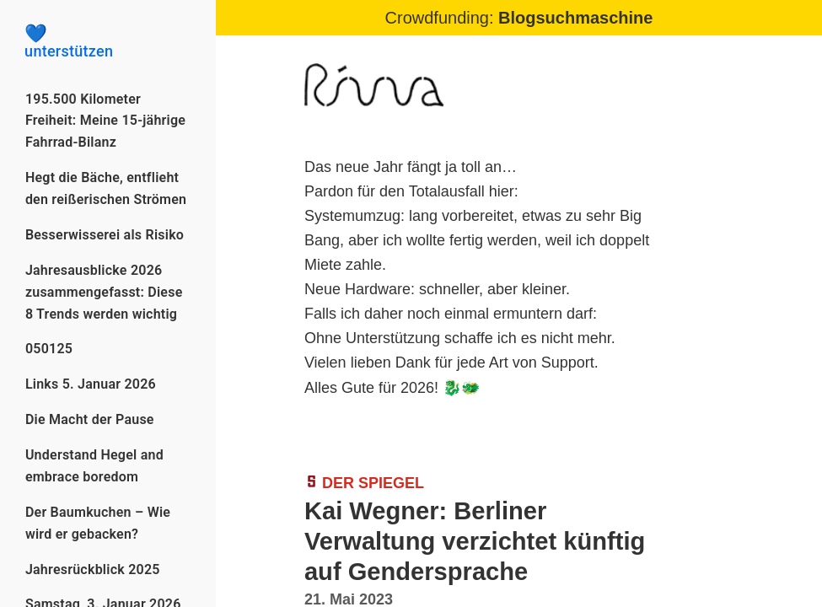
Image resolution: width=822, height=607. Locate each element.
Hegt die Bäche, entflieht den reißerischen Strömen (105, 188)
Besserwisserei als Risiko (104, 235)
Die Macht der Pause (89, 419)
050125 (49, 349)
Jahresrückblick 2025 (92, 569)
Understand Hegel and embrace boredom (94, 466)
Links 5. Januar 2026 (90, 384)
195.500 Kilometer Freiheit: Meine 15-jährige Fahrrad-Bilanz (105, 121)
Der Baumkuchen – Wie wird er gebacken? (97, 523)
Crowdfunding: (519, 17)
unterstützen (107, 42)
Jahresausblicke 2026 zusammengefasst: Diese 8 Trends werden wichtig (104, 292)
